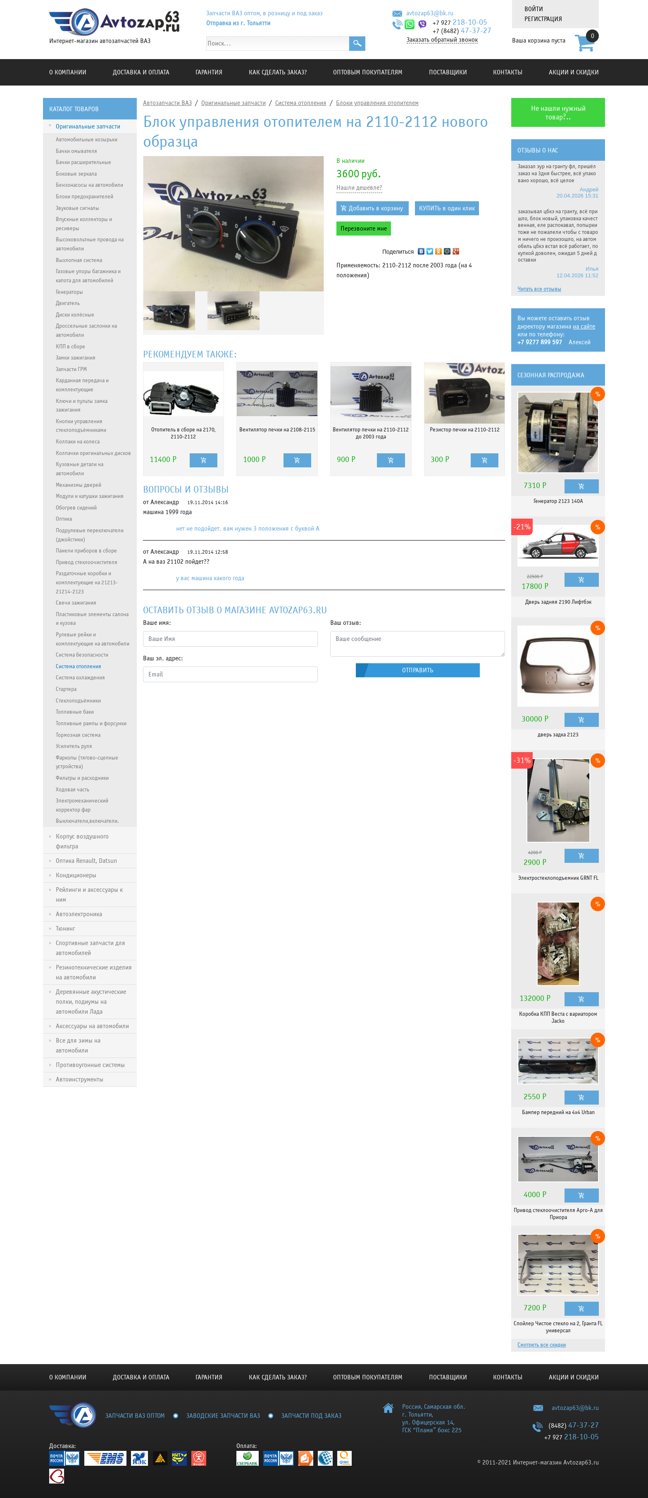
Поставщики (448, 72)
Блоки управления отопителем (377, 103)
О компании (67, 72)
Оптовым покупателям (368, 72)
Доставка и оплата (141, 72)
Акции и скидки (574, 72)
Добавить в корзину (376, 208)
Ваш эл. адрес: (163, 658)
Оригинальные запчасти (233, 103)
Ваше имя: (157, 622)
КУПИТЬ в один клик (447, 208)
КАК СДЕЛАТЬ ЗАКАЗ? (278, 72)
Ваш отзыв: (345, 622)
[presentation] (206, 705)
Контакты (507, 72)
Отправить (418, 670)
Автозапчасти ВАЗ (167, 103)
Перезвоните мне (364, 228)
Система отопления (300, 103)
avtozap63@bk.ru (429, 13)
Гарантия (208, 72)
